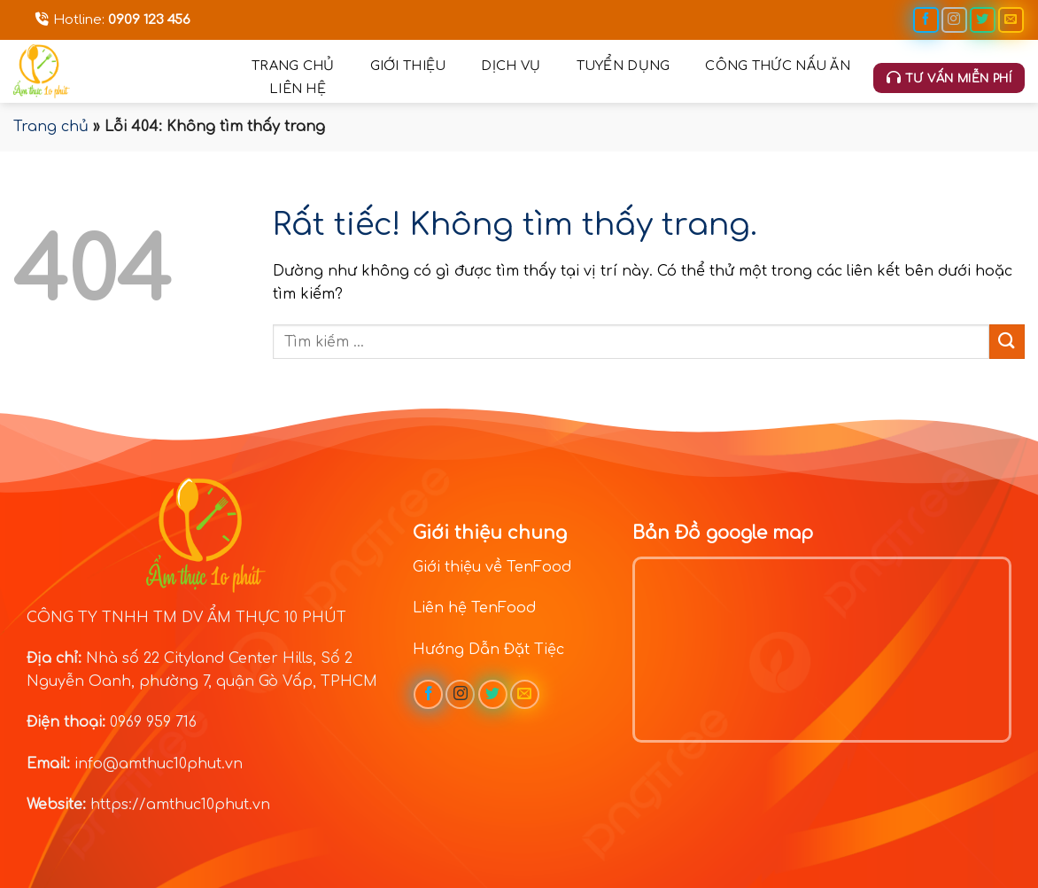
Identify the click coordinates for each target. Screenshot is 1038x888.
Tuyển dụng (623, 65)
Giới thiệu (408, 65)
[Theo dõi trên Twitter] (982, 20)
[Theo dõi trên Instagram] (954, 20)
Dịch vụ (510, 65)
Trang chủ (293, 65)
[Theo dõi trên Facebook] (926, 20)
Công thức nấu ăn (777, 65)
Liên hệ (297, 89)
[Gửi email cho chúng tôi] (1011, 20)
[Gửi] (1007, 341)
